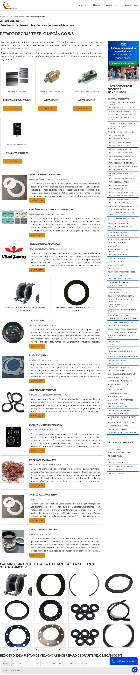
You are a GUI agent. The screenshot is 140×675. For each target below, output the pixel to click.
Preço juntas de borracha (118, 224)
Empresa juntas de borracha (119, 111)
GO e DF (73, 611)
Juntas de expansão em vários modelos (123, 199)
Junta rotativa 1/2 (115, 390)
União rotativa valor (116, 265)
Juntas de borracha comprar (119, 142)
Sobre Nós (111, 5)
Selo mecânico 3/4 (115, 275)
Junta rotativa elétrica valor (119, 410)
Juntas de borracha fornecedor (121, 156)
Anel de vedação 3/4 (115, 396)
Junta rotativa (113, 341)
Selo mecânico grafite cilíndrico (120, 322)
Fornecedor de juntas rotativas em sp (123, 433)
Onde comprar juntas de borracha (121, 209)
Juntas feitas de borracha (9, 25)
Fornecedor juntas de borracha (121, 132)
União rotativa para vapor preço (120, 400)
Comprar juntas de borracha (119, 99)
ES (25, 611)
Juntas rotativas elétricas (118, 414)
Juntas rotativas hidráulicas (119, 279)
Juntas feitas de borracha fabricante (123, 206)
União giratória (114, 348)
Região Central (7, 633)
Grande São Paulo (66, 633)
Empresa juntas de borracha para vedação (121, 119)
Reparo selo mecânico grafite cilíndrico (119, 385)
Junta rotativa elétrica (117, 360)
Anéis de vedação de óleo (117, 393)
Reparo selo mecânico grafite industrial (119, 250)
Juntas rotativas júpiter (117, 255)
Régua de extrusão (115, 456)
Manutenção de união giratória (120, 381)
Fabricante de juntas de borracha (121, 123)
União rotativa (113, 246)
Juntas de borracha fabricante (120, 153)
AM (80, 611)
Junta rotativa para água (118, 407)
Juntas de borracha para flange (120, 170)
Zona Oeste (31, 633)
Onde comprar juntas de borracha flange (121, 214)
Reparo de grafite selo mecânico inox (122, 329)
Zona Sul (42, 633)
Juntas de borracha (116, 135)
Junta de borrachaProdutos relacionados (120, 89)
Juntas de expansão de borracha (121, 192)
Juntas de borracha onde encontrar (122, 166)
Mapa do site (122, 656)
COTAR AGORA (13, 108)
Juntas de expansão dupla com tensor (61, 25)
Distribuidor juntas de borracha (121, 108)
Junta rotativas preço (116, 268)
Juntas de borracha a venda (119, 139)
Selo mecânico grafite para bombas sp (122, 357)
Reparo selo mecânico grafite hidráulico (119, 306)
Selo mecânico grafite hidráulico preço (121, 337)
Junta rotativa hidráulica (118, 429)
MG (19, 611)
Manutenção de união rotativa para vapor (122, 418)
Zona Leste (52, 633)
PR (37, 611)
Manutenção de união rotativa (120, 239)
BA (60, 611)
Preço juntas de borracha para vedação (120, 228)
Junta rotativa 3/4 (115, 364)
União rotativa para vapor (118, 258)
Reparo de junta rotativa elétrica (121, 296)
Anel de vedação (114, 449)
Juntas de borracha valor (118, 185)
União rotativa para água (117, 243)
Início (82, 5)
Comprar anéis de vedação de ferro (122, 332)
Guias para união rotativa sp (119, 282)
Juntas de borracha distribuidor (121, 146)
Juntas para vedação (116, 473)
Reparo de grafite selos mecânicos (121, 272)
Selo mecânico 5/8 (115, 286)
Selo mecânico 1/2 (114, 345)
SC (43, 611)
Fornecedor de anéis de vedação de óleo (121, 352)
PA (86, 611)
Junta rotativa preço (116, 371)
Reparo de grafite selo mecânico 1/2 (121, 293)
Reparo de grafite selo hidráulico (121, 377)
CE (66, 611)
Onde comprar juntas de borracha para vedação (121, 219)
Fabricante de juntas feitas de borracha (120, 128)
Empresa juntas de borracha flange (122, 115)
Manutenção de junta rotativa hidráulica (120, 300)
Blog (96, 5)
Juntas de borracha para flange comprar (33, 25)
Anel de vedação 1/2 (115, 403)
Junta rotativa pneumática (118, 367)
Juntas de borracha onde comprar (121, 163)
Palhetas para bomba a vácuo (119, 453)
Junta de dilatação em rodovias (120, 466)
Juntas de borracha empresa (119, 149)
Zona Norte (20, 633)
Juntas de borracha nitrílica (119, 159)
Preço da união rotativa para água (121, 422)
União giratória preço (116, 289)
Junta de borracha (115, 463)
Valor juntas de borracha (118, 232)
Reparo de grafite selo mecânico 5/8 (122, 319)
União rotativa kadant (116, 262)
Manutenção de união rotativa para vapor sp (122, 311)
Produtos (110, 656)
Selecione (6, 611)
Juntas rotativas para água (118, 326)
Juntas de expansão (115, 189)
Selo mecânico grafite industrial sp (122, 374)
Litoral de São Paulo (82, 633)
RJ (13, 611)
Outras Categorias (120, 442)
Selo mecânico (113, 459)
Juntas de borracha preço (118, 182)
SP (31, 611)
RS (48, 611)
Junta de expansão (115, 470)
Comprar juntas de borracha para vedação (121, 103)
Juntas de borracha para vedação (121, 179)
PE (54, 611)
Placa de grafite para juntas (119, 315)
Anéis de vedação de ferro (118, 426)
